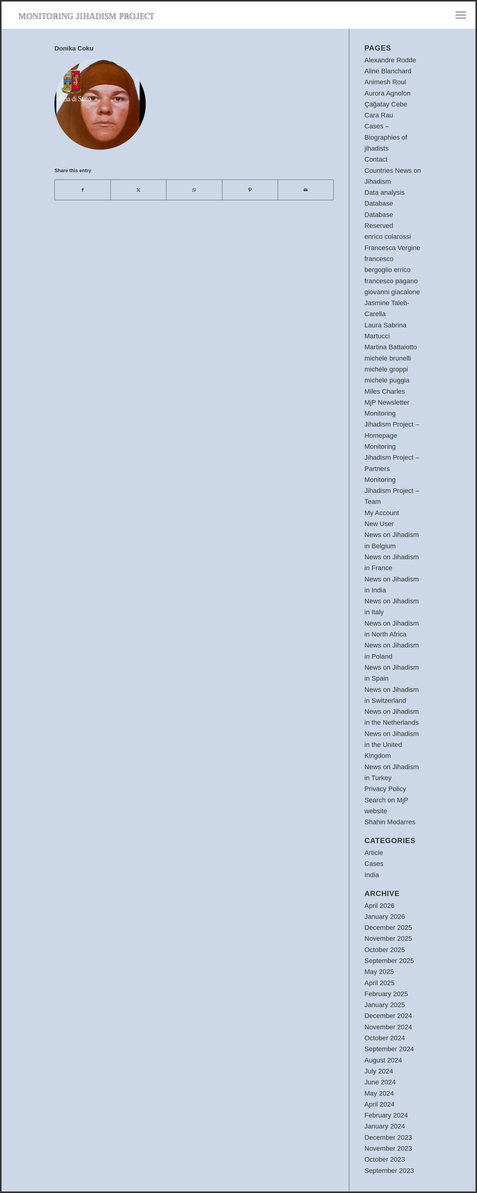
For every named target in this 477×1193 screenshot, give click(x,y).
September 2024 (389, 1049)
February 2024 (386, 1115)
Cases (373, 863)
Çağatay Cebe (385, 104)
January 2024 (384, 1126)
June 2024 (380, 1082)
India (371, 875)
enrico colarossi (387, 236)
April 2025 (379, 983)
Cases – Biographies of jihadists (385, 137)
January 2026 (384, 916)
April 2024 (379, 1104)
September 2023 (389, 1170)
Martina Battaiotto (390, 347)
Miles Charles (384, 391)
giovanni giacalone (392, 292)
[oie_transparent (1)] (86, 15)
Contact (376, 159)
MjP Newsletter (386, 402)
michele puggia (386, 380)
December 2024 (388, 1016)
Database (378, 203)
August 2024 (383, 1060)
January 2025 (384, 1005)
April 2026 (379, 905)
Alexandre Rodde (390, 60)
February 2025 (386, 994)
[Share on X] (138, 190)
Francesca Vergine (392, 248)
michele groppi (386, 369)
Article (373, 852)
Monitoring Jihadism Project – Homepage (391, 424)
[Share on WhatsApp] (194, 190)
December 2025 (388, 927)
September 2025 (389, 961)
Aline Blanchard (387, 71)
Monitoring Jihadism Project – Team (391, 491)
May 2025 (379, 971)
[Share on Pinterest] (250, 190)
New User (379, 524)
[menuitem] (458, 15)
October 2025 (384, 950)
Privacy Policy (385, 789)
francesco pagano (391, 281)
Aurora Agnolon (387, 93)
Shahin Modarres (390, 822)
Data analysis (384, 192)
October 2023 (384, 1159)
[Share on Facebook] (82, 190)
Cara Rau (378, 115)
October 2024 (384, 1038)
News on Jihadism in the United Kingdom (391, 745)
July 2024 (378, 1071)
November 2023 (388, 1148)
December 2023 (388, 1137)
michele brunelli (387, 358)
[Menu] (458, 15)
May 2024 (379, 1093)
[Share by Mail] (305, 190)
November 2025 (388, 938)
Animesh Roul (385, 82)
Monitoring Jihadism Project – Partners (391, 458)
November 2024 (388, 1027)
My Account (381, 513)
